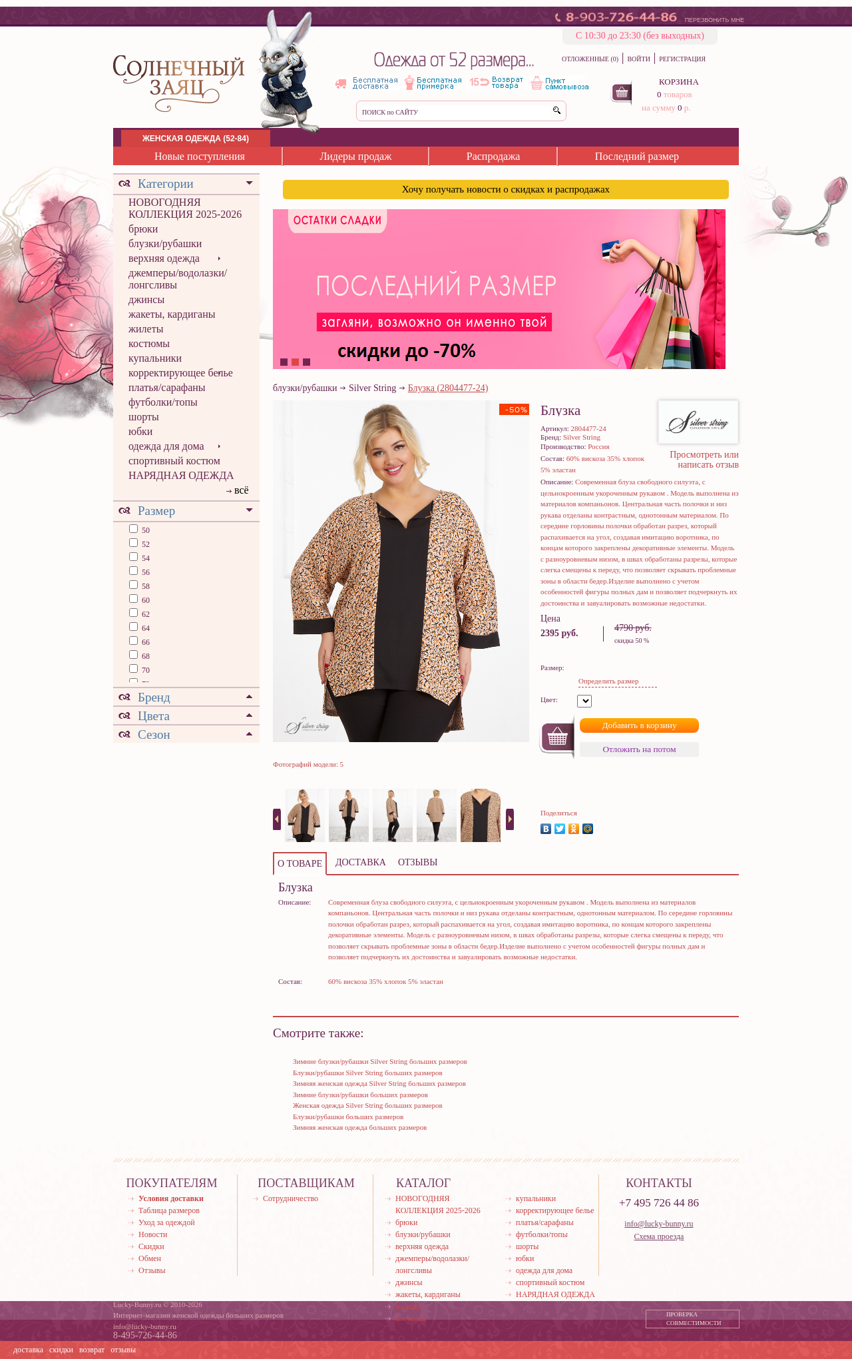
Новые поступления (199, 156)
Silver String (372, 388)
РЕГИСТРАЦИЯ (682, 59)
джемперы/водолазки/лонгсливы (177, 278)
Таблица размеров (169, 1210)
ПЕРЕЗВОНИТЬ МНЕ (714, 20)
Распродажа (494, 156)
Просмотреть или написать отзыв (704, 460)
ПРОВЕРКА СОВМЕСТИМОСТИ (694, 1319)
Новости (153, 1234)
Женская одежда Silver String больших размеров (368, 1105)
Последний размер (637, 156)
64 (145, 628)
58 (145, 586)
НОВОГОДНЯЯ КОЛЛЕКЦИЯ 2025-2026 (185, 208)
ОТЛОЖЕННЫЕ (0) (590, 59)
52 (145, 544)
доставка (28, 1349)
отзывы (123, 1349)
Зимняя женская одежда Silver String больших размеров (379, 1083)
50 (145, 530)
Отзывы (152, 1270)
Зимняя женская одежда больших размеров (360, 1127)
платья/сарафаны (167, 387)
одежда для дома (166, 446)
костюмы (149, 343)
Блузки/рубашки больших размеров (348, 1117)
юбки (140, 431)
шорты (143, 416)
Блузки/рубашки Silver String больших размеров (368, 1073)
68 (145, 656)
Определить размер (608, 681)
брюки (143, 228)
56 (145, 572)
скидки (61, 1349)
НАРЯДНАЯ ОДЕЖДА (181, 475)
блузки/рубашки (165, 243)
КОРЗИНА (679, 82)
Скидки (151, 1246)
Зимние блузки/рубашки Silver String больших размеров (380, 1061)
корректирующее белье (180, 372)
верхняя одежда (164, 258)
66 (145, 642)
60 (145, 600)
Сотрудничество (290, 1198)
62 (145, 614)
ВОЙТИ (638, 59)
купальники (155, 358)
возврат (92, 1349)
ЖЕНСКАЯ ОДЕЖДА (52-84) (195, 138)
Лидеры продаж (355, 156)
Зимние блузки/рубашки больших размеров (360, 1095)
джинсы (146, 299)
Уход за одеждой (166, 1222)
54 (145, 558)
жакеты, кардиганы (171, 314)
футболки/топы (163, 402)
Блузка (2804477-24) (448, 388)
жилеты (145, 328)
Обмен (149, 1258)
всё (241, 490)
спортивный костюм (174, 460)
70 (145, 670)
